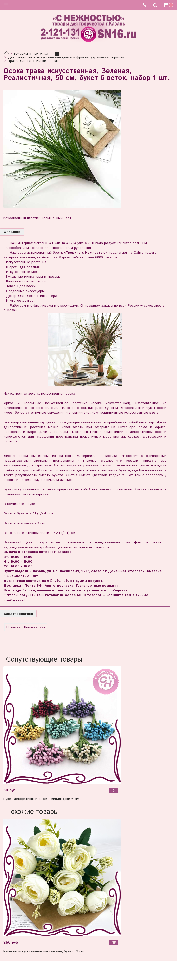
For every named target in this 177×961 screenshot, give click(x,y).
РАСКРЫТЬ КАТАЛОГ (31, 53)
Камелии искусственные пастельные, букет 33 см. (44, 951)
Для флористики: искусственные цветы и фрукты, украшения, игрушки (66, 57)
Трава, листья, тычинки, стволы (33, 60)
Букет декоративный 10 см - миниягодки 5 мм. (41, 798)
